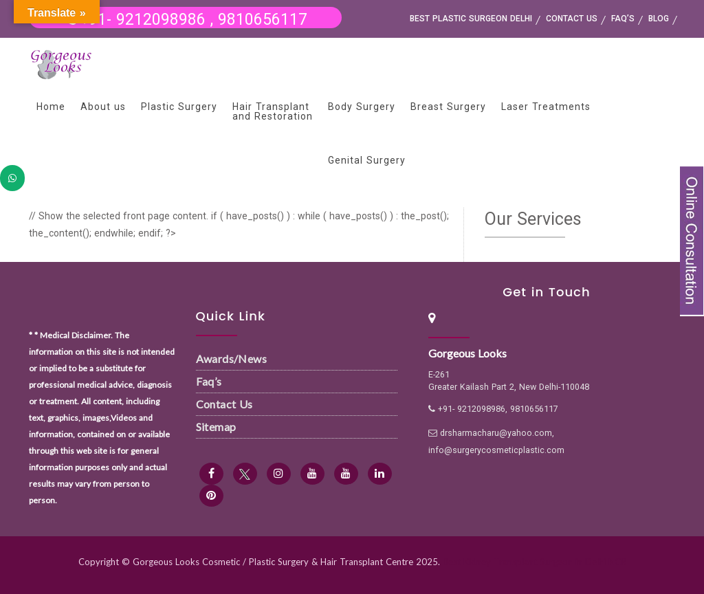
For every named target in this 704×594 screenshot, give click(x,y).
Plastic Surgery (179, 106)
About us (103, 106)
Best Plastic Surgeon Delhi (471, 18)
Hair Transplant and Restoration (272, 111)
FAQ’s (623, 18)
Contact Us (224, 403)
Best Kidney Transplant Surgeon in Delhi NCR (534, 561)
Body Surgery (361, 106)
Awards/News (231, 358)
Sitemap (216, 426)
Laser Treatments (546, 106)
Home (50, 106)
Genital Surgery (367, 160)
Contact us (571, 18)
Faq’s (209, 381)
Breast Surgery (448, 106)
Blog (658, 18)
